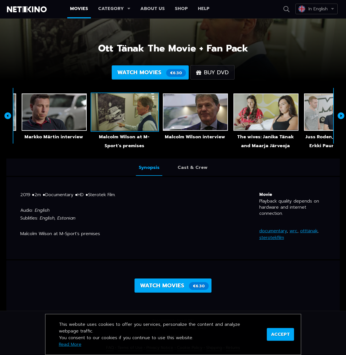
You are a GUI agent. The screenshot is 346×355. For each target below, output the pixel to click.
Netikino (28, 9)
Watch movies (151, 72)
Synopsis (149, 167)
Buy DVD (212, 72)
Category (114, 8)
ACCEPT (280, 334)
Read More (70, 344)
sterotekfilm (271, 237)
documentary (273, 231)
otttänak (308, 231)
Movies (79, 8)
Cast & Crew (193, 167)
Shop (181, 8)
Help (204, 8)
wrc (293, 231)
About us (152, 8)
